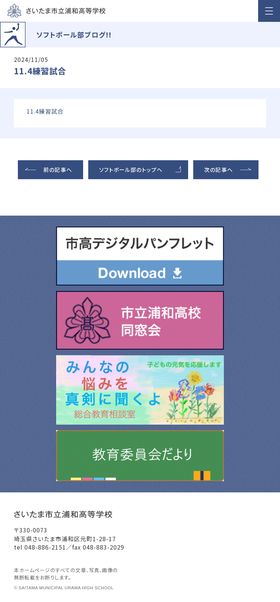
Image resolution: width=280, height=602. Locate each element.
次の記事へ (218, 169)
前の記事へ (57, 169)
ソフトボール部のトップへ (131, 169)
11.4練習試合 (45, 111)
